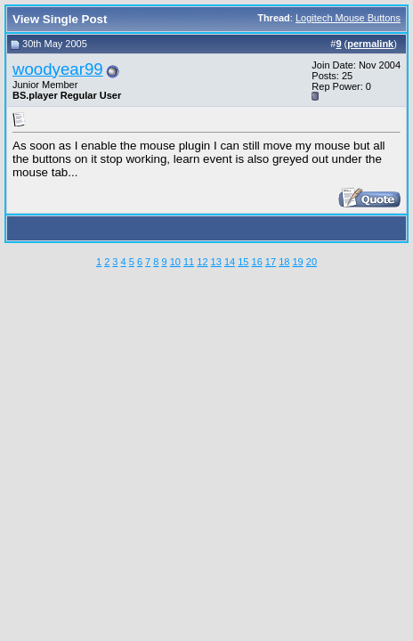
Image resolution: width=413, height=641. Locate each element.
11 (188, 261)
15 (243, 261)
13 (216, 261)
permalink (370, 43)
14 (229, 261)
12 (202, 261)
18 (284, 261)
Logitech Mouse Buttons (348, 17)
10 (175, 261)
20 (311, 261)
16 (257, 261)
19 (297, 261)
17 (270, 261)
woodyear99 (57, 69)
